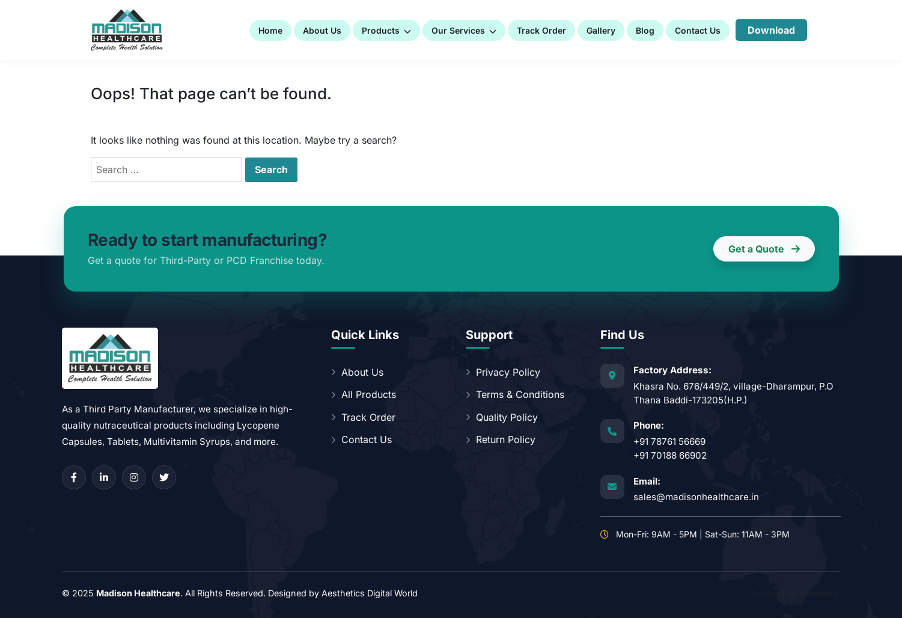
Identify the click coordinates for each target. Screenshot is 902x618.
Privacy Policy (503, 372)
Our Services (463, 30)
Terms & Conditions (515, 394)
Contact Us (698, 30)
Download (771, 30)
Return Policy (500, 439)
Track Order (541, 30)
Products (386, 30)
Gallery (601, 30)
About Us (322, 30)
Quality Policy (502, 417)
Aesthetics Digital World (369, 593)
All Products (363, 394)
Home (270, 30)
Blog (645, 30)
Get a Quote (764, 249)
